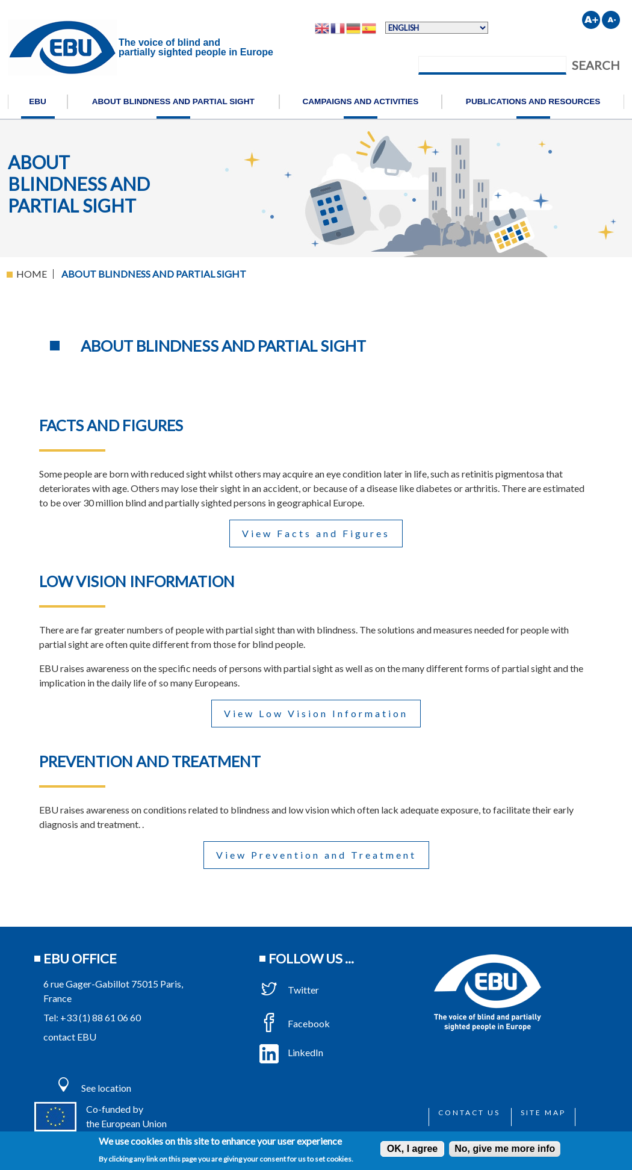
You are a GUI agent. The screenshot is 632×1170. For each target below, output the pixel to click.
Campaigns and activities (360, 101)
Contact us (469, 1112)
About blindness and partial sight (173, 101)
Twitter (289, 989)
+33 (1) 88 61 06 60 (100, 1017)
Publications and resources (533, 101)
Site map (543, 1112)
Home (31, 273)
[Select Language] (436, 28)
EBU (37, 101)
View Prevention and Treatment (316, 854)
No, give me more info (504, 1149)
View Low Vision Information (316, 713)
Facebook (294, 1023)
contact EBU (69, 1036)
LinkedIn (291, 1052)
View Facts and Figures (316, 533)
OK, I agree (412, 1149)
